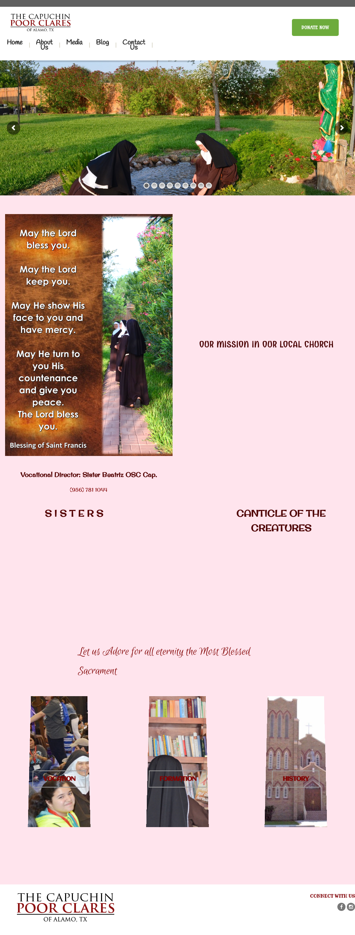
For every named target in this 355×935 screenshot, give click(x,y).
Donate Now (315, 27)
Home (14, 42)
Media (74, 42)
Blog (102, 42)
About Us (44, 45)
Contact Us (133, 45)
